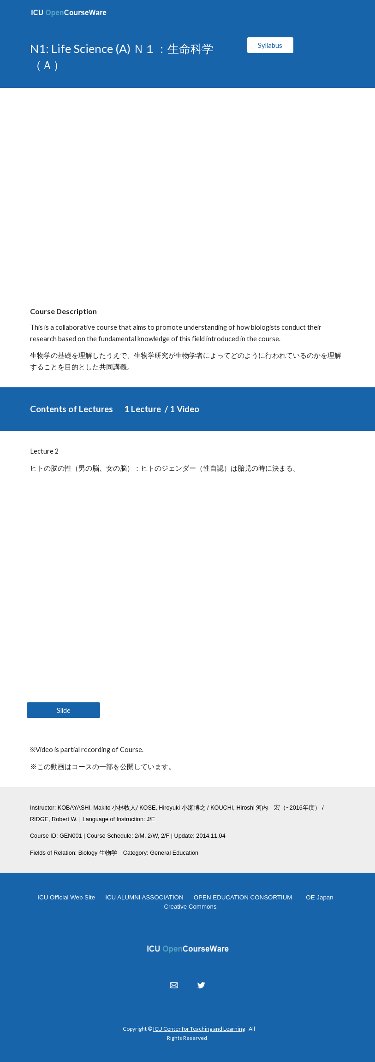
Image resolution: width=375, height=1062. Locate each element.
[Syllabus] (270, 45)
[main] (132, 57)
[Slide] (63, 710)
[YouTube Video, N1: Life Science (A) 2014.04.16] (187, 189)
